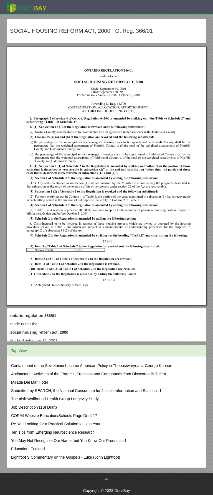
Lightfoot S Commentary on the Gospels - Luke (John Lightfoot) (65, 457)
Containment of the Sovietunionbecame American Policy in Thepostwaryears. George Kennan (91, 365)
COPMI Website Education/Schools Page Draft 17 (54, 415)
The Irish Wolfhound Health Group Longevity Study (55, 399)
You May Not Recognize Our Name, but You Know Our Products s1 (69, 440)
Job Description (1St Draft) (34, 407)
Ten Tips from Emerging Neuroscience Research (53, 432)
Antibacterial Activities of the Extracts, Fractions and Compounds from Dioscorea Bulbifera (88, 374)
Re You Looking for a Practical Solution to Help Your (55, 424)
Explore (68, 6)
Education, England (28, 449)
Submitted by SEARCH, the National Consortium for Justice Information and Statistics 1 (86, 390)
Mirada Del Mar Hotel (29, 382)
